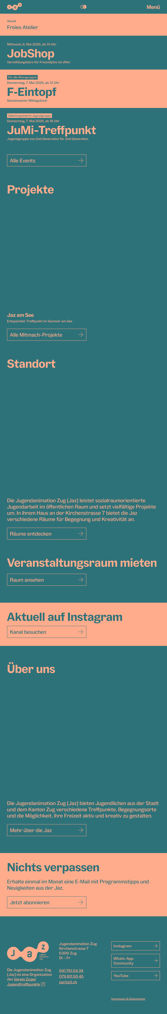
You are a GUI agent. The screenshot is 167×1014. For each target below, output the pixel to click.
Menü (153, 7)
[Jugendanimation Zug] (28, 951)
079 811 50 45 (71, 976)
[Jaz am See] (83, 258)
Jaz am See (20, 315)
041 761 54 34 (71, 970)
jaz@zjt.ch (68, 982)
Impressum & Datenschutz (128, 998)
